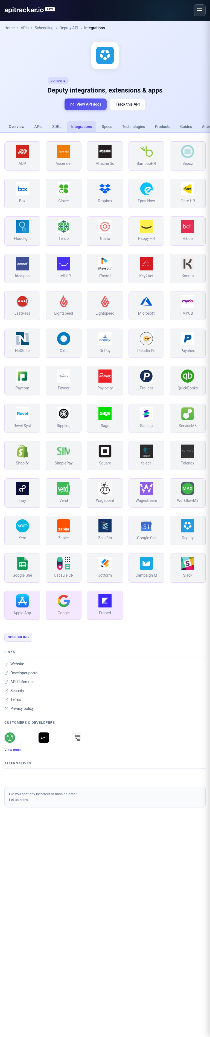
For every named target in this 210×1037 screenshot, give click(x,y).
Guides (186, 126)
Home (9, 28)
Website (14, 664)
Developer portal (21, 673)
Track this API (128, 104)
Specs (107, 126)
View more (12, 750)
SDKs (57, 126)
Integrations (94, 28)
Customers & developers (29, 722)
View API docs (85, 104)
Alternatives (17, 763)
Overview (16, 126)
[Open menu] (200, 10)
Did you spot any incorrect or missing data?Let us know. (43, 797)
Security (14, 691)
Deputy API (68, 28)
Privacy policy (19, 708)
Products (163, 126)
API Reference (19, 682)
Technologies (133, 126)
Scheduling (44, 28)
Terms (12, 699)
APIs (25, 28)
